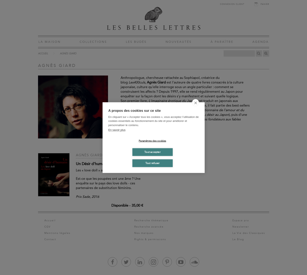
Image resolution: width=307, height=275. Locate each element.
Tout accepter (152, 152)
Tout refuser (152, 163)
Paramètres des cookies (152, 140)
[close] (195, 102)
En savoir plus (117, 130)
